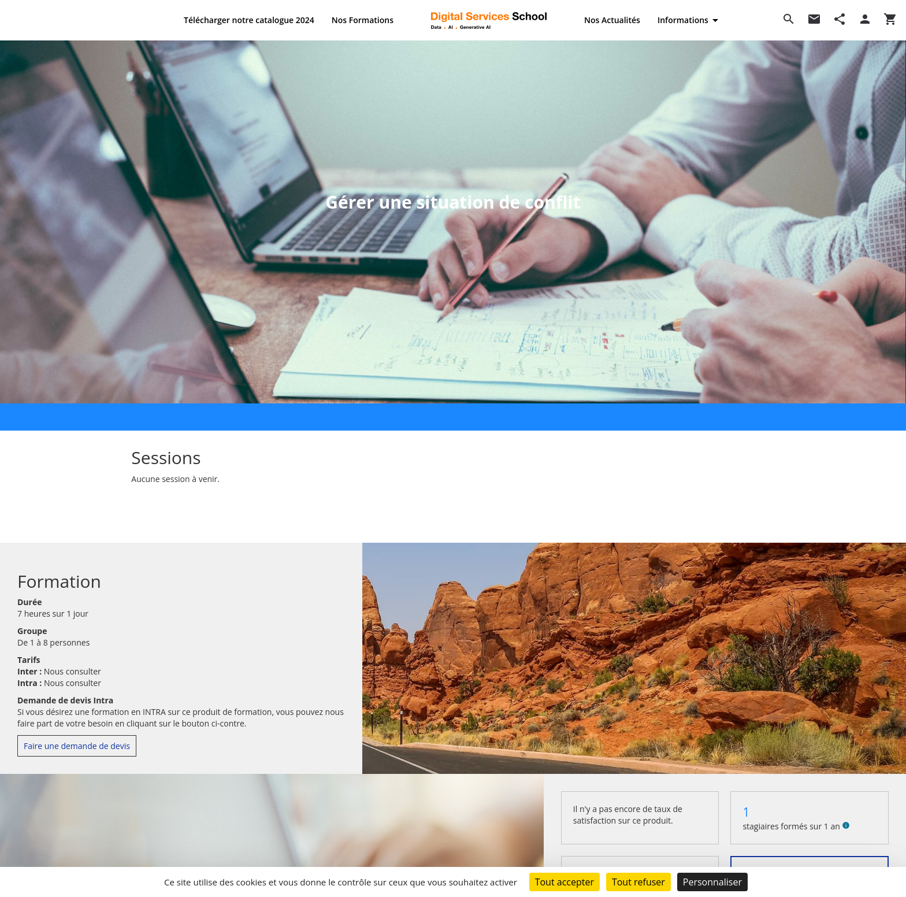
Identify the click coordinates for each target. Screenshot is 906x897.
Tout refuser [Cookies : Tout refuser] (638, 882)
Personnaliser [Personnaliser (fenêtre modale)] (712, 882)
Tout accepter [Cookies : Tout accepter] (564, 882)
